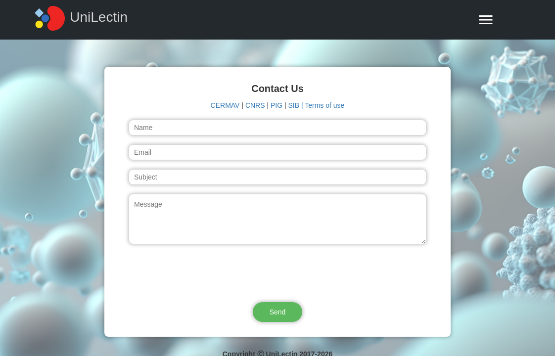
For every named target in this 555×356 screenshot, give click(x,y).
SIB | (296, 105)
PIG (276, 105)
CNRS (255, 105)
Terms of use (324, 105)
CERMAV (225, 105)
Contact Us (277, 88)
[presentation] (277, 273)
